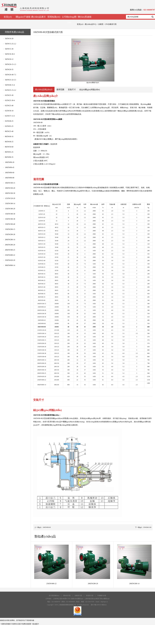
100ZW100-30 (10, 193)
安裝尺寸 (72, 89)
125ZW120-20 (10, 198)
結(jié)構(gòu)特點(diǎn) (89, 89)
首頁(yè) (8, 17)
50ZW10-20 (9, 39)
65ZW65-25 (9, 126)
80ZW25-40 (9, 131)
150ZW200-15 (10, 229)
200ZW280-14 (10, 240)
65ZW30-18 (9, 111)
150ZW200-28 (10, 234)
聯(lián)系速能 (84, 17)
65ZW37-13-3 (10, 116)
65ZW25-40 (9, 106)
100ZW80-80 (9, 178)
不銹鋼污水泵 (101, 595)
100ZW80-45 (9, 167)
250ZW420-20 (10, 260)
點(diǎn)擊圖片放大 (92, 61)
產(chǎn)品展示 (38, 17)
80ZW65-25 (9, 152)
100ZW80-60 (9, 173)
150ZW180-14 (10, 203)
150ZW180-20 (10, 209)
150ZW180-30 (10, 214)
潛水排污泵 (67, 595)
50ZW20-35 (9, 69)
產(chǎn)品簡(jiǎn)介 (44, 89)
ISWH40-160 (147, 527)
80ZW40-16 (9, 136)
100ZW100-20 (10, 188)
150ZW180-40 (10, 224)
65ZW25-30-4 (10, 100)
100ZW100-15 (10, 183)
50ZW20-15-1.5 (10, 64)
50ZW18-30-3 (10, 54)
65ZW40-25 (9, 121)
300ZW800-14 (10, 265)
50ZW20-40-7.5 (10, 75)
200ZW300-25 (10, 250)
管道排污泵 (89, 595)
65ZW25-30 (9, 95)
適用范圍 (60, 89)
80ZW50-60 (9, 147)
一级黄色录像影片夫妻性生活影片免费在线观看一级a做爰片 (19, 624)
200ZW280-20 (10, 245)
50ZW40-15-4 (10, 85)
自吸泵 (100, 24)
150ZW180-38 (10, 219)
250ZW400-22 (10, 255)
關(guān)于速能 (23, 17)
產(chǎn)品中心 (90, 24)
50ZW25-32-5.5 (10, 80)
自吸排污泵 (78, 595)
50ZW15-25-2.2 (10, 44)
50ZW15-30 (9, 49)
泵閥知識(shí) (53, 17)
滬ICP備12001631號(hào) (99, 605)
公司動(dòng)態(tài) (69, 20)
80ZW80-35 (9, 157)
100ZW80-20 (9, 162)
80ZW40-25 (9, 142)
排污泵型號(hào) (54, 595)
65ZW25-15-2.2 (10, 90)
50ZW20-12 (9, 59)
